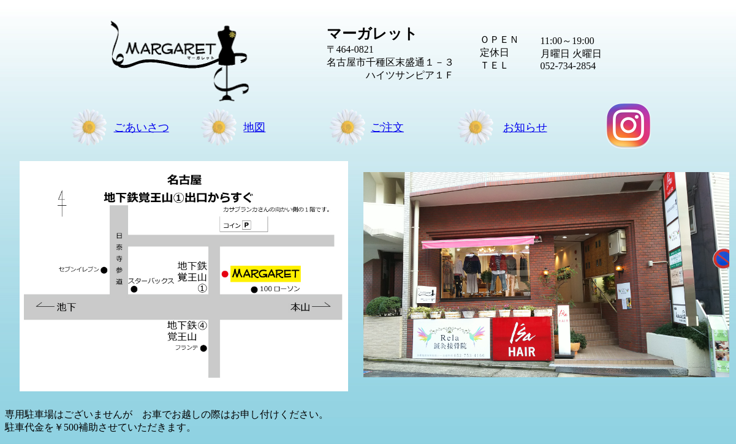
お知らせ (525, 127)
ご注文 (387, 127)
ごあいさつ (141, 127)
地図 (254, 127)
